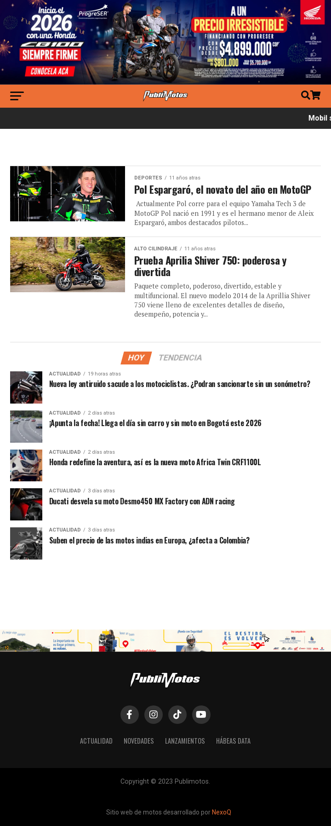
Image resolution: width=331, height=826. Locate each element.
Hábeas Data (233, 740)
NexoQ (221, 812)
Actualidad (96, 740)
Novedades (139, 740)
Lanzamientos (185, 740)
